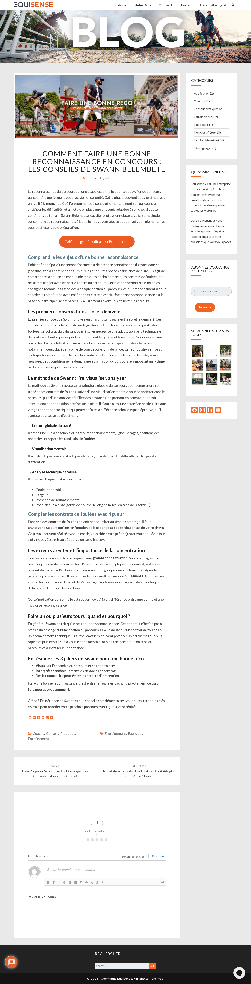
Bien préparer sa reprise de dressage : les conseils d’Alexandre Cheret (55, 771)
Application (201, 93)
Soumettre (204, 307)
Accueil (123, 5)
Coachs (38, 733)
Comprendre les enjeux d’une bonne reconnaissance (83, 257)
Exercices (135, 733)
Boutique (187, 5)
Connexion (158, 856)
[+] (102, 882)
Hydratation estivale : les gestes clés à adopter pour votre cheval (138, 771)
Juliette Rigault (98, 178)
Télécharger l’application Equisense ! (97, 241)
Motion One (167, 5)
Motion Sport (143, 5)
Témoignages (203, 148)
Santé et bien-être (206, 140)
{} (97, 882)
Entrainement (38, 738)
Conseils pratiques (60, 733)
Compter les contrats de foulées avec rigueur (76, 514)
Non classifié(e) (204, 132)
